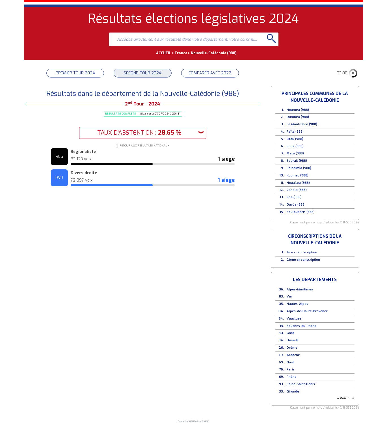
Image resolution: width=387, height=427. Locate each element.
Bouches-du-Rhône (302, 326)
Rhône (292, 377)
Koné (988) (295, 146)
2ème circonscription (303, 260)
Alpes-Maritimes (300, 289)
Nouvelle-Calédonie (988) (214, 53)
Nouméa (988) (298, 110)
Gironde (293, 391)
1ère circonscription (302, 252)
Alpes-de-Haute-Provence (307, 311)
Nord (290, 362)
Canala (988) (297, 190)
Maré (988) (295, 153)
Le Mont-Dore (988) (302, 124)
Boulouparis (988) (301, 212)
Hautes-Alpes (297, 304)
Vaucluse (294, 318)
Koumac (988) (297, 175)
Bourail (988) (297, 161)
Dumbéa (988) (298, 117)
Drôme (292, 348)
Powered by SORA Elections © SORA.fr (193, 421)
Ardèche (293, 355)
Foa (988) (294, 197)
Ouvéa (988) (296, 204)
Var (289, 296)
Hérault (293, 340)
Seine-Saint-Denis (301, 384)
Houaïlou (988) (298, 183)
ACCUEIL (163, 53)
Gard (290, 333)
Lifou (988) (295, 139)
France (181, 53)
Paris (291, 369)
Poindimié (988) (299, 168)
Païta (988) (295, 132)
